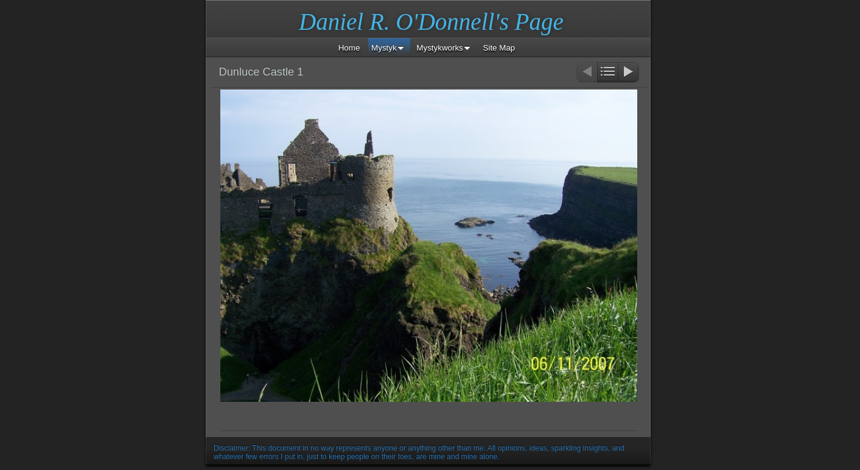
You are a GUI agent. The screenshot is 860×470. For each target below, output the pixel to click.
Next (629, 72)
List (607, 72)
